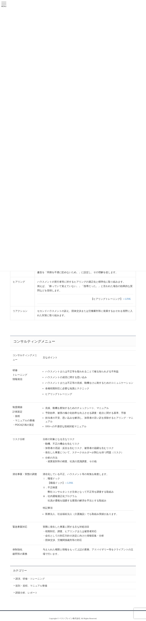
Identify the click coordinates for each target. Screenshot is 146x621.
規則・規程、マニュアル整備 (31, 585)
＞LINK (127, 299)
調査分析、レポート (26, 592)
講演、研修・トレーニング (30, 578)
